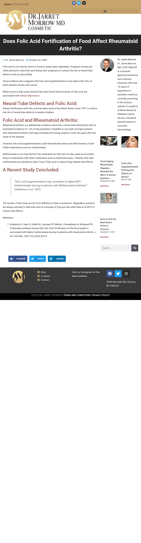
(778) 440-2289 (20, 4)
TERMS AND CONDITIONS (77, 295)
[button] (105, 11)
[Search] (134, 248)
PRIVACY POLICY (101, 295)
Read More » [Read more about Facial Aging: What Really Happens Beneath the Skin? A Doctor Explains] (104, 186)
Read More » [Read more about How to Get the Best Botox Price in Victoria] (104, 237)
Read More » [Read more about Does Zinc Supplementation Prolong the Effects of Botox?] (126, 185)
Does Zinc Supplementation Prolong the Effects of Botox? (130, 170)
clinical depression (29, 95)
